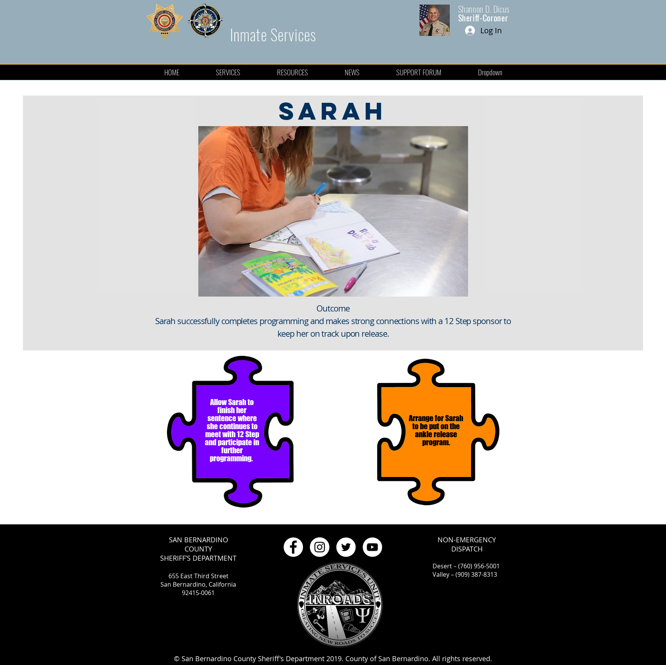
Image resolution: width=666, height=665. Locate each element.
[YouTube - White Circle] (372, 547)
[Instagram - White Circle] (319, 547)
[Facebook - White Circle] (293, 547)
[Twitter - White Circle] (346, 547)
